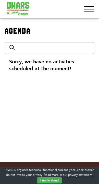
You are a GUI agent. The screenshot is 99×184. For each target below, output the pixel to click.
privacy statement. (80, 175)
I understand (49, 180)
